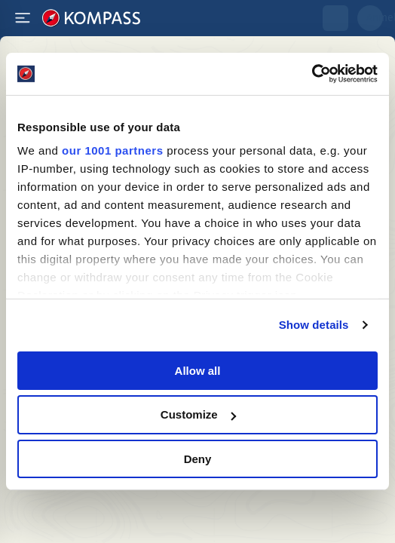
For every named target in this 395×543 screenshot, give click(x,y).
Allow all (198, 370)
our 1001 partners (112, 150)
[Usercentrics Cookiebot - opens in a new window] (312, 74)
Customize (198, 414)
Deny (198, 458)
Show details (314, 324)
